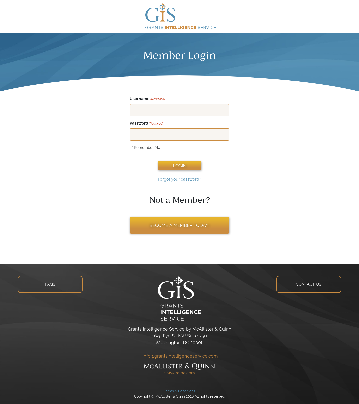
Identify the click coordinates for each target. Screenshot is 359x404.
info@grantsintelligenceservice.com (179, 356)
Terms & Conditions (179, 391)
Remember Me (147, 147)
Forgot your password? (179, 179)
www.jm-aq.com (179, 373)
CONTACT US (308, 284)
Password (146, 123)
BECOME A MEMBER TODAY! (179, 225)
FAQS (50, 284)
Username (147, 99)
